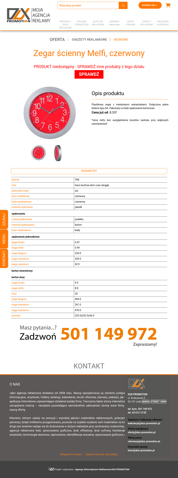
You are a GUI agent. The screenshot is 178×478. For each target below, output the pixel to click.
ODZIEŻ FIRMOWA (130, 23)
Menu (4, 239)
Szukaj (4, 219)
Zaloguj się (150, 5)
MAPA (145, 401)
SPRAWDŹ (89, 74)
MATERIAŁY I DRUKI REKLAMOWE (65, 24)
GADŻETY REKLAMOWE (146, 23)
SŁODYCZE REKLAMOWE (98, 23)
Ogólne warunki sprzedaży (102, 454)
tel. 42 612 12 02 (137, 412)
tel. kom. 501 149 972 (140, 409)
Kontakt (4, 258)
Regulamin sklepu (71, 454)
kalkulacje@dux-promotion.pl (144, 423)
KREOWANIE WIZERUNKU (163, 23)
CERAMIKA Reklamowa (114, 23)
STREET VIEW (158, 401)
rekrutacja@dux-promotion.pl (144, 441)
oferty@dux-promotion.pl (142, 432)
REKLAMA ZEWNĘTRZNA (81, 23)
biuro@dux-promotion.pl (141, 450)
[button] (37, 153)
